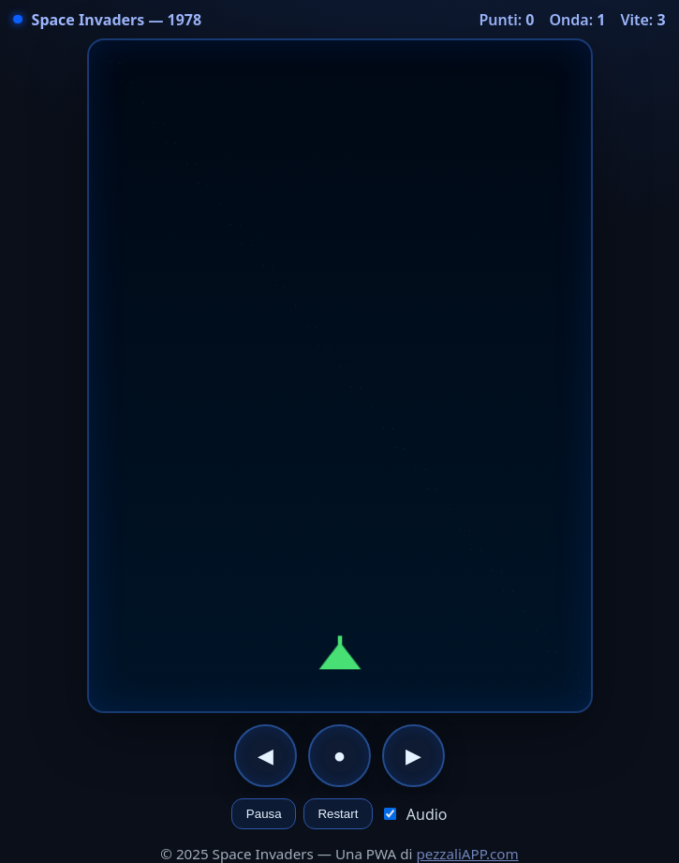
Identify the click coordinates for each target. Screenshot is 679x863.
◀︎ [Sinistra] (265, 755)
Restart (337, 814)
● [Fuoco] (340, 755)
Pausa (264, 814)
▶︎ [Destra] (413, 755)
